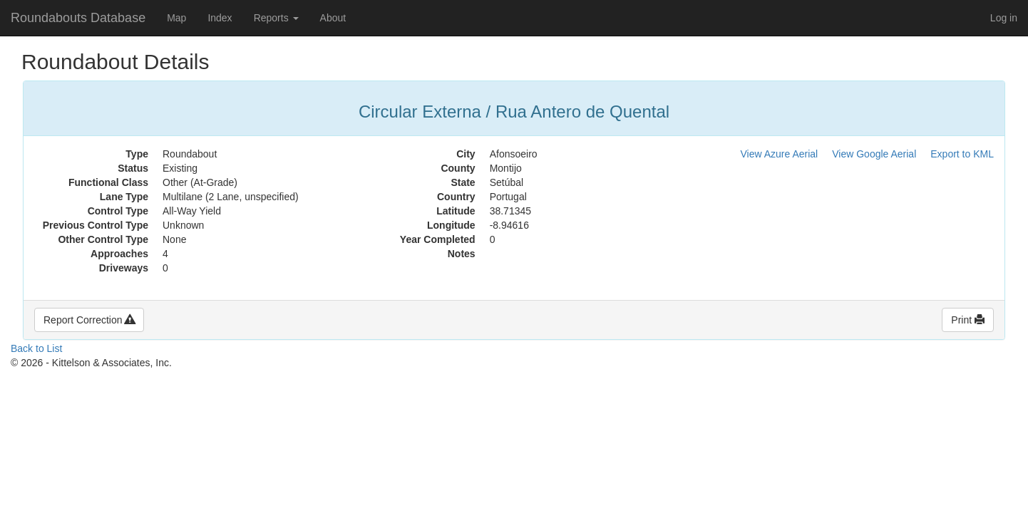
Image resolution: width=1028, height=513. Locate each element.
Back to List (36, 348)
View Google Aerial (874, 154)
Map (176, 18)
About (333, 18)
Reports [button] (276, 18)
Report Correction (89, 320)
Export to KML (962, 154)
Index (219, 18)
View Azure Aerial (779, 154)
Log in (1003, 18)
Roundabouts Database (78, 18)
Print (968, 320)
